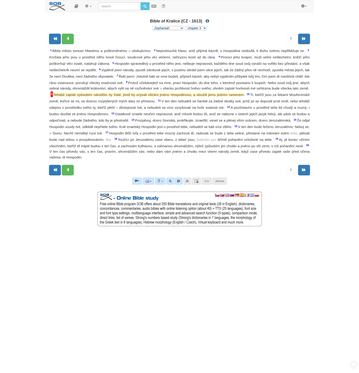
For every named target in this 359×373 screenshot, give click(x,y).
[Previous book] (55, 39)
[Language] (148, 181)
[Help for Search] (163, 6)
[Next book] (304, 39)
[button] (76, 6)
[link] (178, 181)
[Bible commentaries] (137, 181)
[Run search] (145, 6)
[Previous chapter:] (68, 39)
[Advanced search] (170, 181)
